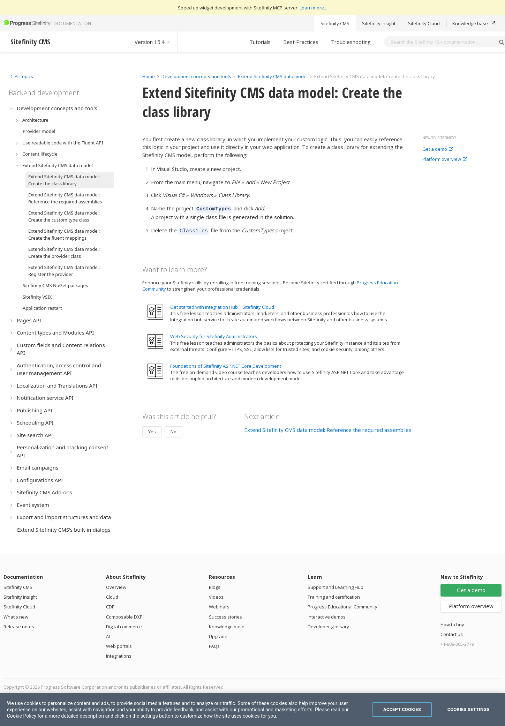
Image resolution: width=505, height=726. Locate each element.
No (173, 429)
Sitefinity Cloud (424, 23)
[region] (252, 709)
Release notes (18, 626)
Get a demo (437, 149)
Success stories (225, 617)
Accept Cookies (402, 709)
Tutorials (260, 41)
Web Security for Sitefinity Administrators (213, 334)
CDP (110, 607)
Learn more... (313, 8)
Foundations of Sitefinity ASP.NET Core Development (225, 364)
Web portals (119, 646)
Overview (116, 587)
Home (148, 76)
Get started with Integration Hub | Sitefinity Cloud (222, 305)
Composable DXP (124, 617)
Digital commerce (124, 626)
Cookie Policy (21, 716)
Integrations (118, 656)
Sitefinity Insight (378, 23)
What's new (15, 617)
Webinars (219, 607)
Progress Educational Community (342, 607)
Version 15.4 (153, 41)
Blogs (214, 587)
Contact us (451, 634)
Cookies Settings (468, 709)
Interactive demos (327, 617)
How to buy (452, 624)
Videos (216, 597)
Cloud (112, 597)
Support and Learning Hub (335, 587)
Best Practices (300, 41)
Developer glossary (328, 626)
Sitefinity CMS (335, 23)
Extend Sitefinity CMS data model (273, 76)
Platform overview (444, 159)
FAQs (214, 646)
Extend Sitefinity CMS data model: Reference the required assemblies (328, 427)
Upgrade (218, 636)
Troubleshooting (351, 41)
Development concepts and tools (196, 76)
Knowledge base (473, 23)
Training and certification (334, 597)
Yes (152, 429)
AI (108, 636)
